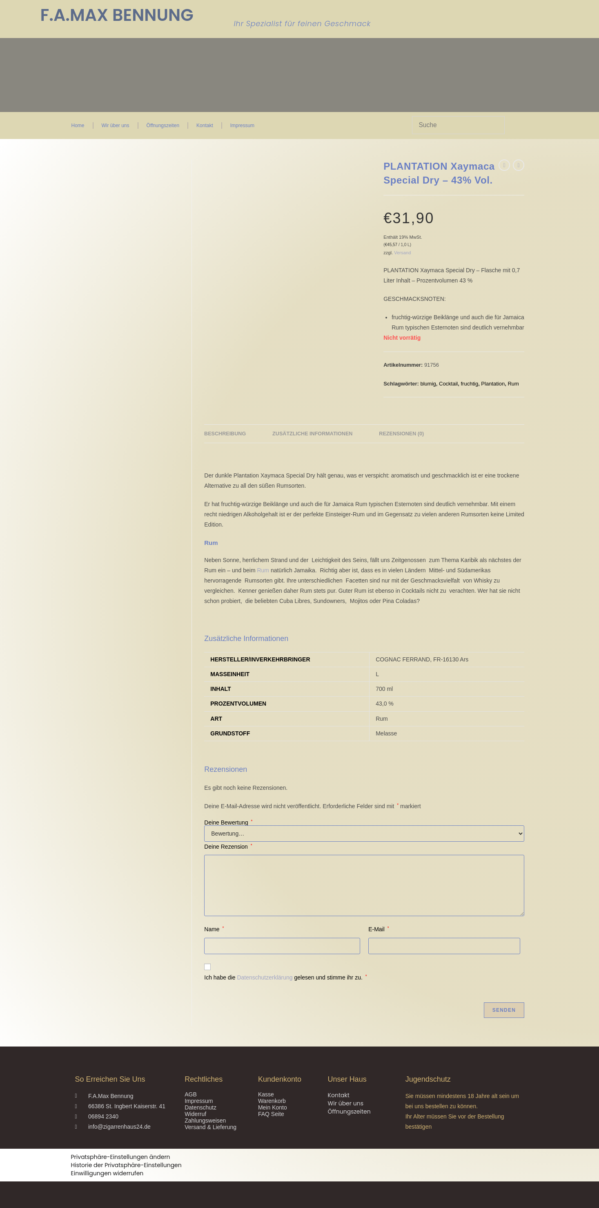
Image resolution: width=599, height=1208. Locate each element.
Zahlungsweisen (205, 1120)
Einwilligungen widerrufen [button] (107, 1173)
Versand (402, 252)
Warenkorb (272, 1101)
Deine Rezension (228, 846)
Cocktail (448, 384)
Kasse (266, 1094)
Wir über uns (115, 125)
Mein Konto (272, 1107)
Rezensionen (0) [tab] (401, 434)
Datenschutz (200, 1107)
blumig (428, 384)
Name (214, 929)
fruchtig (469, 384)
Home (78, 125)
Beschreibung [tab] (225, 434)
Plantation (493, 384)
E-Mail (378, 929)
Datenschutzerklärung (264, 977)
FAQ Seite (271, 1114)
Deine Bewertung (228, 822)
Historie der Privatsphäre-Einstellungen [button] (126, 1165)
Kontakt (204, 125)
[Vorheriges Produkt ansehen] (504, 165)
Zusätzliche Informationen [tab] (312, 434)
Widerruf (195, 1114)
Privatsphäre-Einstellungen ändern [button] (120, 1157)
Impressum (242, 125)
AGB (191, 1094)
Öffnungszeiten (163, 125)
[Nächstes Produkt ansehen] (518, 165)
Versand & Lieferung (210, 1127)
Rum (513, 384)
